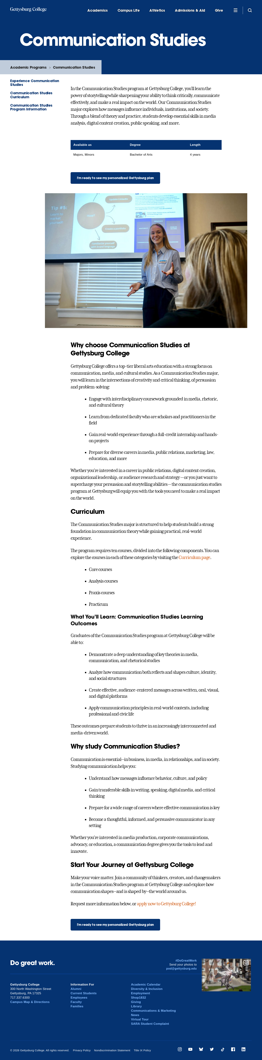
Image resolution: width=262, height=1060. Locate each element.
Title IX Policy (142, 1050)
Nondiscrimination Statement (112, 1050)
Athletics (157, 10)
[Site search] (250, 10)
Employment (140, 993)
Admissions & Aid (190, 10)
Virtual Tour (140, 1019)
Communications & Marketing (153, 1010)
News (135, 1015)
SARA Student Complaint (150, 1023)
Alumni (76, 989)
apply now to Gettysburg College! (166, 903)
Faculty (76, 1002)
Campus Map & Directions (30, 1002)
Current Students (84, 993)
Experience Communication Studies (34, 82)
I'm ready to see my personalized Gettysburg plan (115, 178)
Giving (136, 1002)
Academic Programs (28, 67)
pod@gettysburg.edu (181, 968)
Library (136, 1006)
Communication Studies (74, 67)
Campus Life (129, 10)
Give (219, 10)
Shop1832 (138, 997)
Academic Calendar (145, 984)
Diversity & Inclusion (147, 989)
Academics (97, 10)
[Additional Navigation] (235, 10)
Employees (79, 997)
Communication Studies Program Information (31, 107)
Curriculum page (194, 557)
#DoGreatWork (186, 960)
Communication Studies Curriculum (31, 95)
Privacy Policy (82, 1050)
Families (77, 1006)
